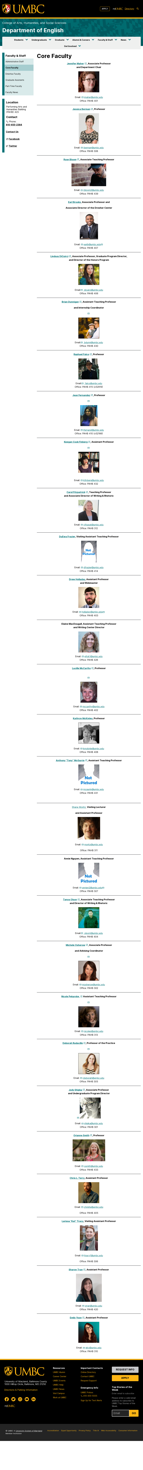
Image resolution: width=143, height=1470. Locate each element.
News (123, 40)
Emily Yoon (76, 1346)
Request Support (89, 1409)
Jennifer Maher (75, 63)
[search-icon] (138, 9)
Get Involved (70, 46)
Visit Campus (59, 1422)
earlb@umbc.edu (92, 244)
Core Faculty (12, 67)
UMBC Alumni (59, 1401)
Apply (105, 9)
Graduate (59, 40)
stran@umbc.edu (93, 1334)
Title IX (96, 1460)
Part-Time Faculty (14, 86)
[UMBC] (23, 8)
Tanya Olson (70, 911)
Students (18, 40)
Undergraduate (39, 40)
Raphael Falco (81, 360)
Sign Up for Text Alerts (91, 1429)
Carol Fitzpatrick (76, 503)
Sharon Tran (76, 1298)
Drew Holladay (77, 590)
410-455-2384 (14, 124)
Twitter (13, 147)
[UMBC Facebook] (7, 1428)
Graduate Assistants (15, 80)
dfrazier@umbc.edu (93, 579)
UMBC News (58, 1418)
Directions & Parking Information (21, 1418)
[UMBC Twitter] (13, 1428)
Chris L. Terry (77, 1207)
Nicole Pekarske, (70, 1013)
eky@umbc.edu (93, 1376)
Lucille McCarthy (81, 679)
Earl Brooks (74, 202)
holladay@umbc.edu (92, 623)
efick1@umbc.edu (93, 668)
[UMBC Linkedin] (33, 1428)
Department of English (33, 30)
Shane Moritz (79, 818)
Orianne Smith (81, 1164)
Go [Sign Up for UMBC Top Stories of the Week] (134, 1442)
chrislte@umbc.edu (93, 1236)
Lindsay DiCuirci (59, 256)
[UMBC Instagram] (20, 1428)
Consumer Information (127, 1460)
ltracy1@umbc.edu (93, 1284)
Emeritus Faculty (13, 74)
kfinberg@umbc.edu (93, 491)
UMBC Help (58, 1414)
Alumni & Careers (81, 40)
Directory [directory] (129, 8)
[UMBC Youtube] (27, 1428)
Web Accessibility (108, 1460)
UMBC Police (87, 1421)
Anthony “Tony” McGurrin (70, 772)
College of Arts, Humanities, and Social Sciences (34, 23)
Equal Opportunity (69, 1460)
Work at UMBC (59, 1426)
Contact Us (12, 131)
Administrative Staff (15, 61)
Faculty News (12, 92)
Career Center (59, 1405)
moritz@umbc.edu (93, 856)
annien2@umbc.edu (92, 899)
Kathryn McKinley (83, 730)
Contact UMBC (87, 1405)
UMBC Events (59, 1409)
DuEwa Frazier (67, 548)
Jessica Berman (81, 109)
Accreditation (53, 1460)
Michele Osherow (75, 956)
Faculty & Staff (105, 40)
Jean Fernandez (81, 401)
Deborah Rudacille (73, 1066)
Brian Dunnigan (70, 301)
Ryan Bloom (70, 159)
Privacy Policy (85, 1460)
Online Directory (88, 1401)
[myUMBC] (118, 9)
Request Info (125, 1398)
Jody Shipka (75, 1119)
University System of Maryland (29, 1460)
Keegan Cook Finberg (76, 453)
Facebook (14, 140)
